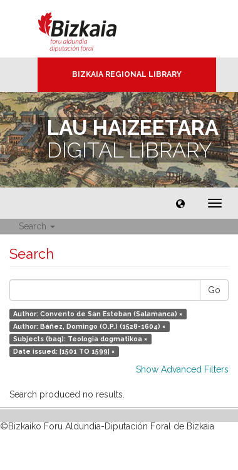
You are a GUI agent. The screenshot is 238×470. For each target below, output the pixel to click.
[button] (180, 203)
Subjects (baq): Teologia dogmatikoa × (80, 338)
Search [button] (37, 226)
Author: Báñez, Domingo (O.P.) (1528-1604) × (89, 326)
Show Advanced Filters (182, 369)
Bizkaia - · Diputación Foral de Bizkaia (90, 29)
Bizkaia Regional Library (127, 74)
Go (214, 290)
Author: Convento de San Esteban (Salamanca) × (97, 314)
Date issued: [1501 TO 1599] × (64, 351)
